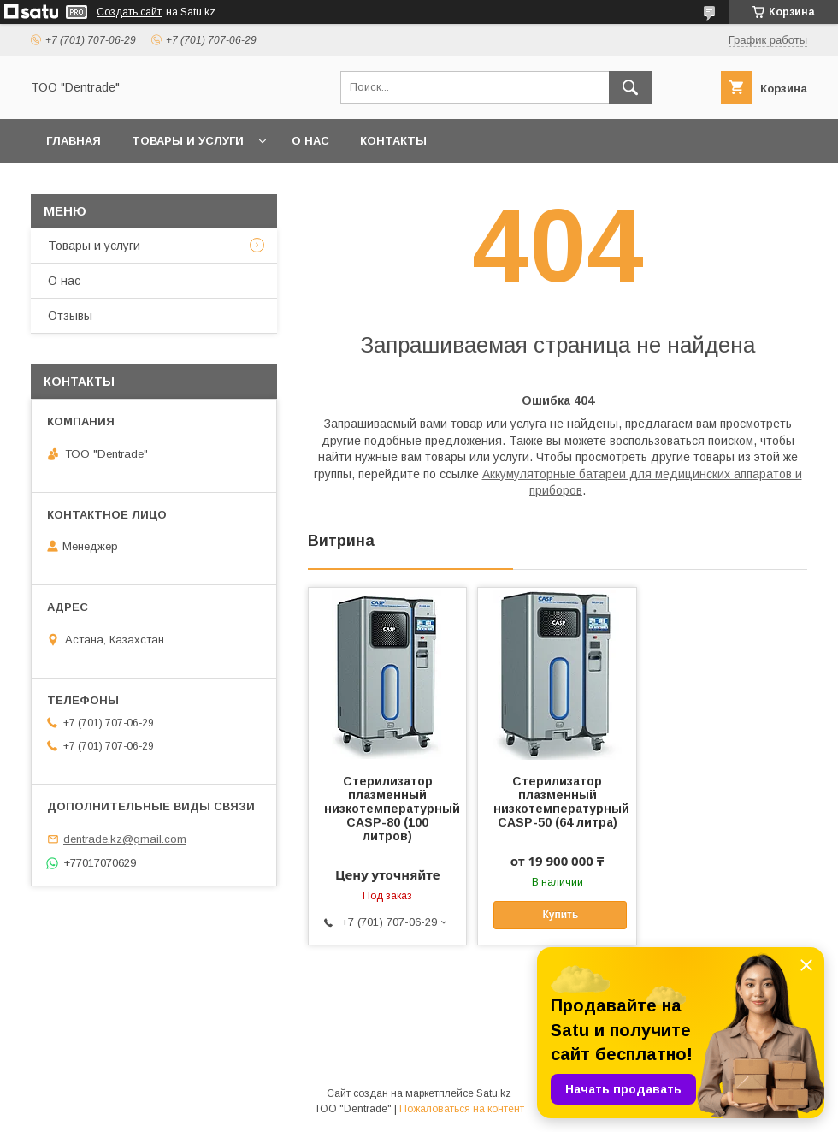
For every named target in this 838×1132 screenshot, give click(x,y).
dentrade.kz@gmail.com (124, 839)
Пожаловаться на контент (461, 1109)
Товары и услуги (188, 140)
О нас (310, 140)
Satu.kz (493, 1093)
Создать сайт (129, 12)
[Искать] (630, 87)
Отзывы (70, 316)
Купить (560, 915)
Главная (73, 140)
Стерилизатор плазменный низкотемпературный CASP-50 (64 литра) (556, 801)
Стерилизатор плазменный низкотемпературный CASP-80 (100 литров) (387, 808)
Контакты (393, 140)
